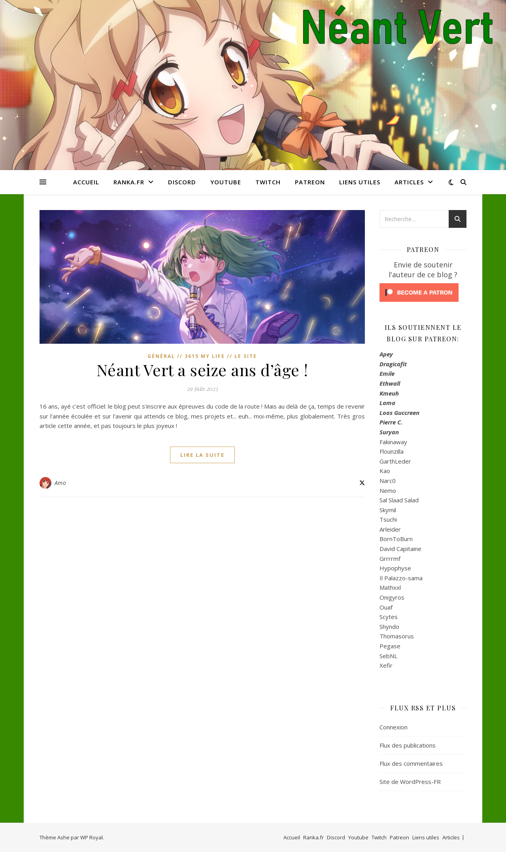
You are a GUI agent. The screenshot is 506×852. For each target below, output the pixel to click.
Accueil (86, 182)
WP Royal (91, 837)
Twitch (268, 182)
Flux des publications (408, 745)
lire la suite (202, 454)
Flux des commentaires (411, 763)
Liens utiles (359, 182)
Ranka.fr (128, 182)
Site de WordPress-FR (410, 782)
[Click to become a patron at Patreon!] (423, 292)
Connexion (394, 727)
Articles (409, 182)
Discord (182, 182)
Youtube (225, 182)
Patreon (310, 182)
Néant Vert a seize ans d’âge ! (202, 369)
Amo (60, 483)
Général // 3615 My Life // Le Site (202, 356)
